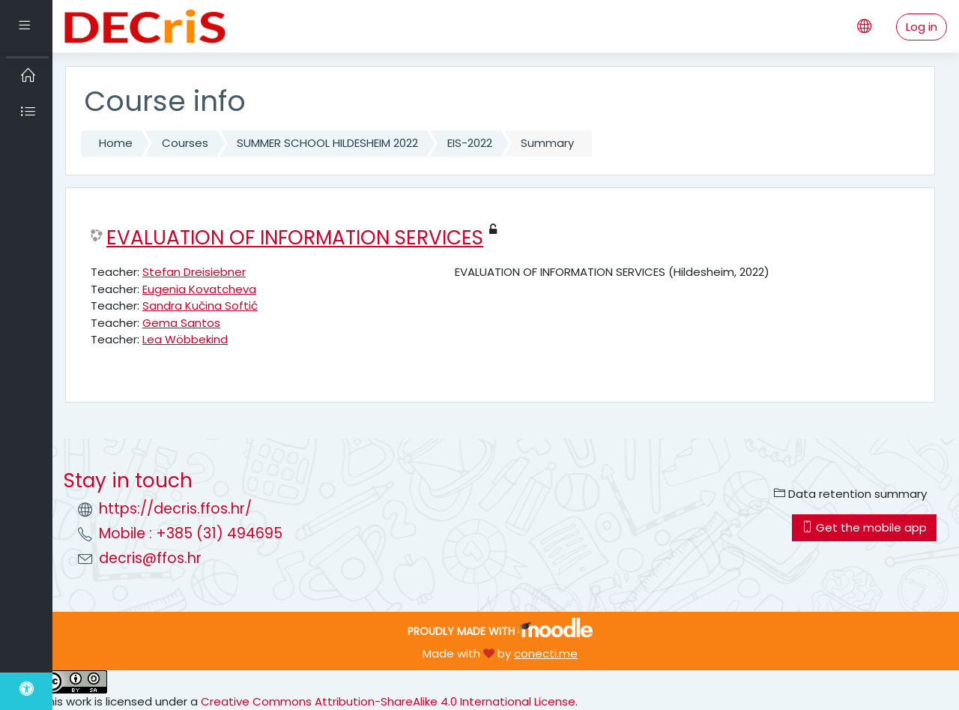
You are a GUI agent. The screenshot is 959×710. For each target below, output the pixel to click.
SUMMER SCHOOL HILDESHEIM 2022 (327, 143)
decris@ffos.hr (150, 558)
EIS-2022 (469, 143)
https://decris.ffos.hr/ (175, 509)
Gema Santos (181, 323)
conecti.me (546, 653)
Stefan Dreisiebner (194, 272)
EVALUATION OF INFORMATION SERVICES (294, 238)
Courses (185, 143)
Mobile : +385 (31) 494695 (190, 533)
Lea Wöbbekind (185, 339)
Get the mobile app (864, 527)
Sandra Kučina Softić (200, 305)
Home (116, 143)
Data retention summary (850, 494)
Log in (921, 26)
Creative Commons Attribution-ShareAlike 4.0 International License (388, 701)
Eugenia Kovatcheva (199, 289)
